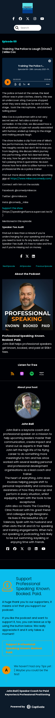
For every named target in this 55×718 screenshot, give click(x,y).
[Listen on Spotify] (32, 373)
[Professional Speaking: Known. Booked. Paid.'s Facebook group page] (18, 18)
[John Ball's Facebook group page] (16, 549)
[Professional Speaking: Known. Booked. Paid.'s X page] (26, 18)
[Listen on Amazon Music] (42, 373)
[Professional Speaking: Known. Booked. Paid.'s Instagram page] (33, 18)
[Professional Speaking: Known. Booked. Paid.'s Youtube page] (40, 18)
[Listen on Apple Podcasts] (22, 373)
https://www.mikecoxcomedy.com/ (31, 178)
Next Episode (9, 266)
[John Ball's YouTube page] (45, 549)
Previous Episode (44, 266)
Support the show (12, 208)
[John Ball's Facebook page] (9, 549)
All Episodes (25, 266)
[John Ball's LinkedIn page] (38, 549)
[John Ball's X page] (24, 549)
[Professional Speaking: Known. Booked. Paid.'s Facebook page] (14, 18)
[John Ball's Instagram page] (31, 549)
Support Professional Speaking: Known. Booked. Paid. (24, 648)
